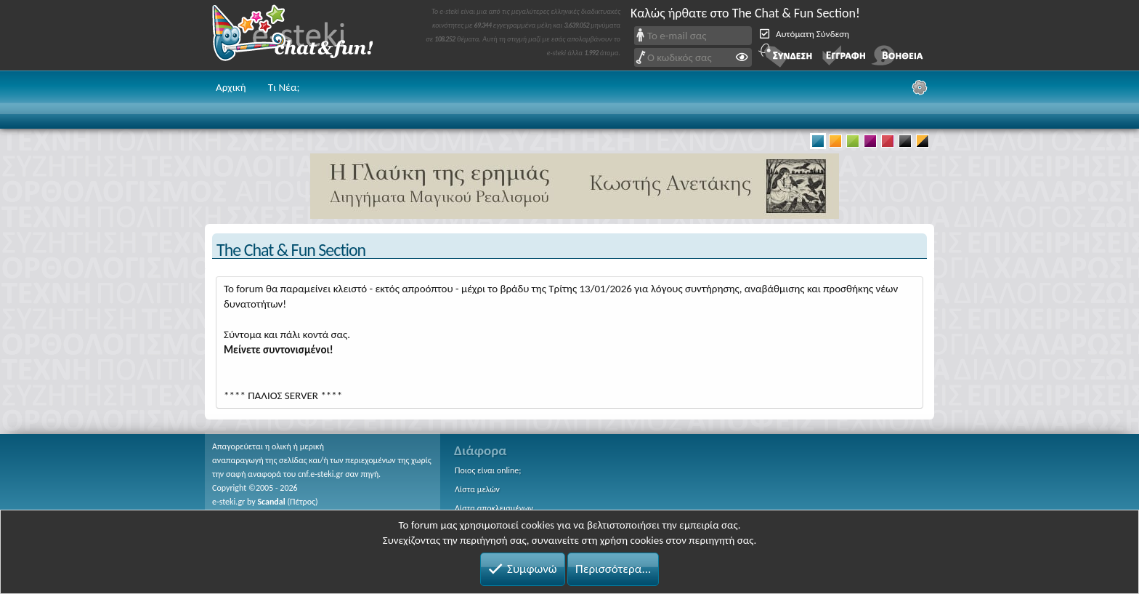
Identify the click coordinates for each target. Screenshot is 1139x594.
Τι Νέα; (284, 87)
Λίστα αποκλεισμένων (494, 508)
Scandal (271, 502)
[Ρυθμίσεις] (919, 87)
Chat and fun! (303, 35)
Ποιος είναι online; (488, 470)
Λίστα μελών (477, 489)
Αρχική (231, 87)
